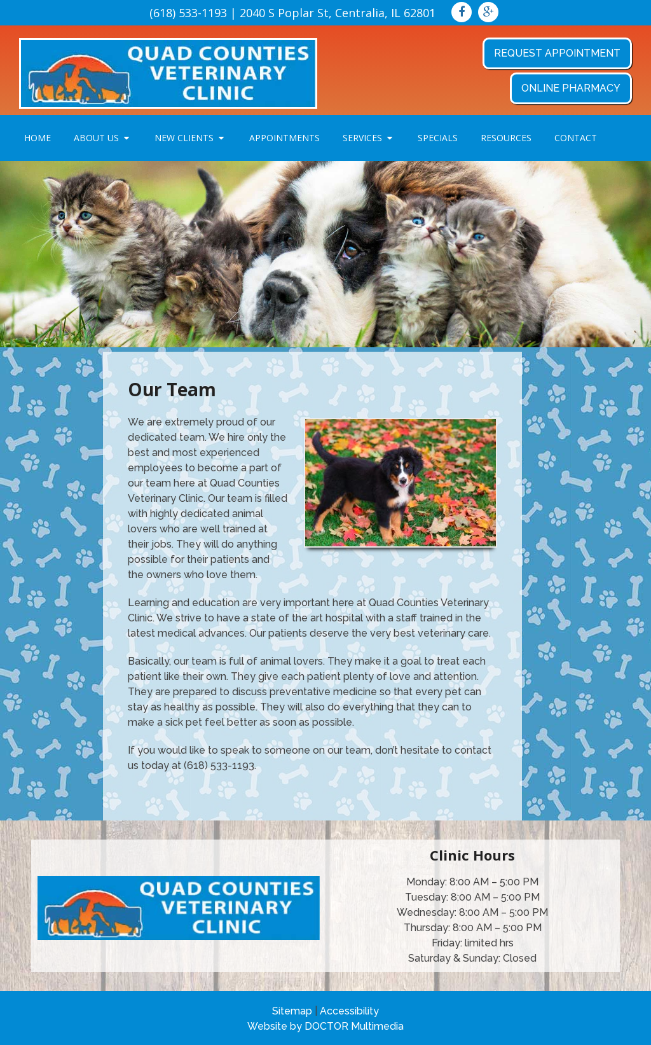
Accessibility (349, 1011)
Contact (575, 138)
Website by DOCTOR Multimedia (325, 1026)
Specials (438, 138)
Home (37, 138)
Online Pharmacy (570, 88)
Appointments (284, 138)
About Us (96, 138)
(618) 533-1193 (188, 12)
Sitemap (292, 1011)
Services (362, 138)
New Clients (184, 138)
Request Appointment (557, 53)
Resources (506, 138)
